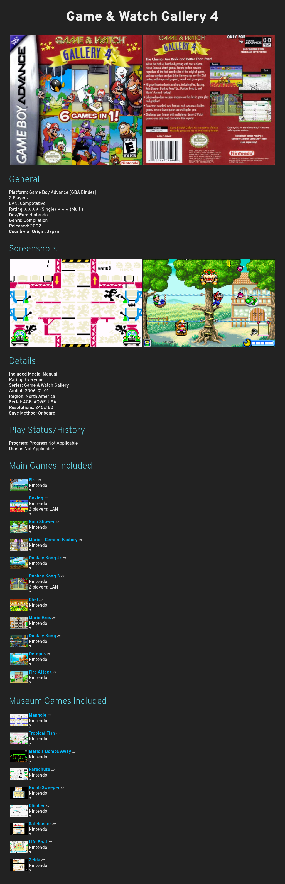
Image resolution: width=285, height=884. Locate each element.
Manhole (37, 715)
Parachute (39, 770)
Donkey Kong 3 (44, 576)
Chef (33, 600)
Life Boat (38, 842)
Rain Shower (42, 522)
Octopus (37, 654)
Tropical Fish (42, 733)
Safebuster (40, 824)
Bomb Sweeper (44, 788)
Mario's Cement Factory (53, 540)
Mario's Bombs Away (50, 752)
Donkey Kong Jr (45, 558)
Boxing (36, 498)
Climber (37, 806)
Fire (33, 480)
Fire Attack (40, 672)
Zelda (34, 860)
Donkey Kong (42, 636)
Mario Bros (40, 618)
